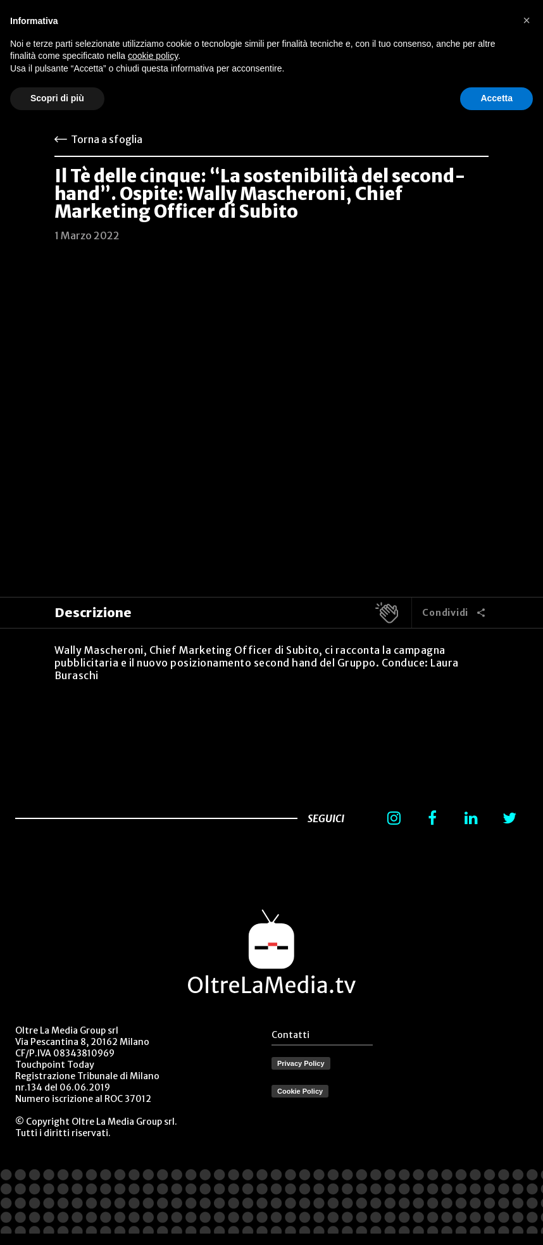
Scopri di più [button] (57, 98)
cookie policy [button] (153, 56)
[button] (526, 20)
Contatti (290, 1035)
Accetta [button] (496, 98)
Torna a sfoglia (106, 139)
